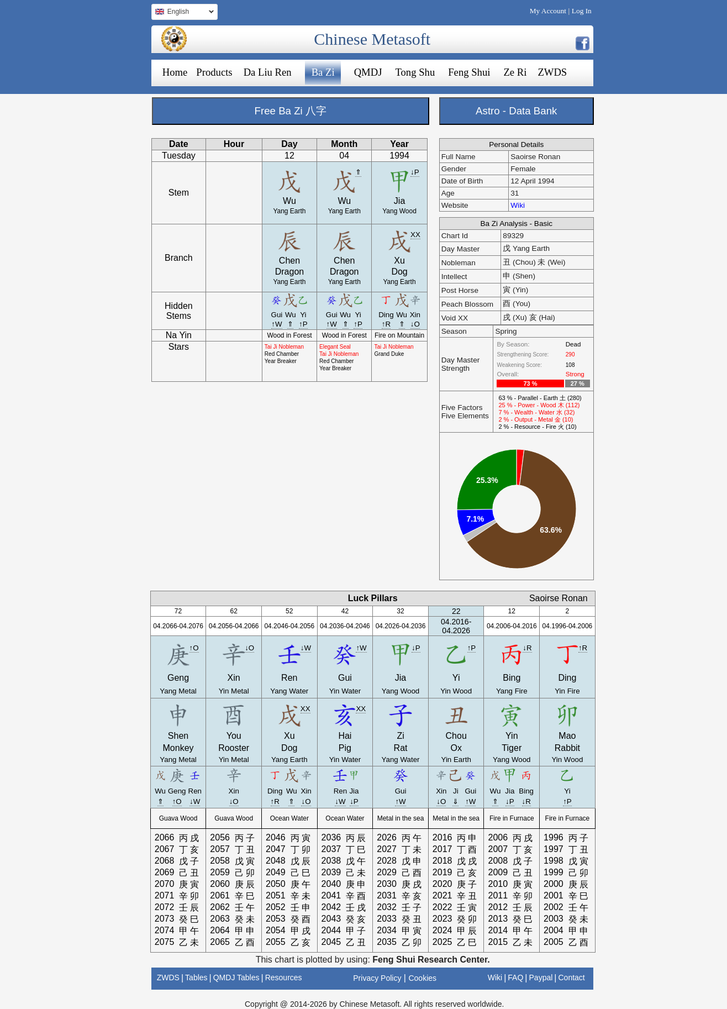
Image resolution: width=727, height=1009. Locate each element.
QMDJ (368, 72)
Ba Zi (323, 72)
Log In (582, 11)
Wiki (517, 205)
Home (175, 72)
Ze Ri (514, 72)
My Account (548, 11)
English (182, 13)
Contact (571, 977)
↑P (303, 324)
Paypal (541, 977)
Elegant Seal (335, 347)
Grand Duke (389, 354)
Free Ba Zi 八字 (290, 111)
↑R (386, 324)
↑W (276, 324)
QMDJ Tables (236, 977)
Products (214, 72)
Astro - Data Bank (516, 111)
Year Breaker (281, 361)
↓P (414, 172)
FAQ (515, 977)
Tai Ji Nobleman (284, 347)
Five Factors (462, 407)
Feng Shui (469, 72)
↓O (415, 324)
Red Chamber (282, 354)
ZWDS (552, 72)
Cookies (422, 978)
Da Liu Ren (268, 72)
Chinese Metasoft (372, 39)
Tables (196, 977)
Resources (283, 977)
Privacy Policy (377, 978)
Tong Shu (415, 72)
